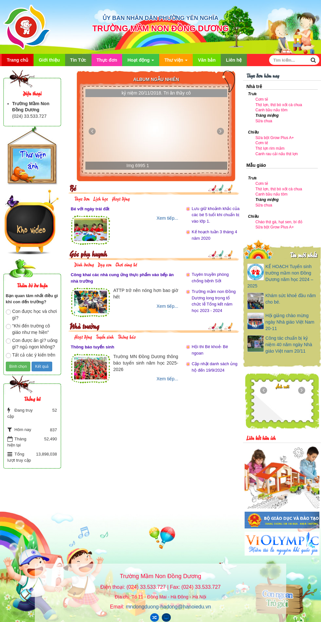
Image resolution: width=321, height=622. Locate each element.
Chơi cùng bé (126, 264)
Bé (72, 187)
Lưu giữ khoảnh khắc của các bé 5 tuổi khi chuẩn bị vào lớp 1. (215, 215)
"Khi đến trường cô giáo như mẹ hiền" (28, 329)
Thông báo (127, 336)
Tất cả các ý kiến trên (30, 355)
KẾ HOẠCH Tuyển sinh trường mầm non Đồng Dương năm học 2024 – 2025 (280, 276)
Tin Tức (78, 60)
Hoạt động (140, 61)
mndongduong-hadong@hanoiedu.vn (168, 606)
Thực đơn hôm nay (262, 75)
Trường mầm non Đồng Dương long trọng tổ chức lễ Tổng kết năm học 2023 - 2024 (214, 301)
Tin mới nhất (303, 254)
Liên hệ (234, 60)
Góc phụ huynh (88, 253)
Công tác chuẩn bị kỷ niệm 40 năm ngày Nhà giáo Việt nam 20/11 (288, 345)
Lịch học (100, 198)
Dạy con (105, 264)
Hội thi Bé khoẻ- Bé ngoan (210, 350)
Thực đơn (107, 60)
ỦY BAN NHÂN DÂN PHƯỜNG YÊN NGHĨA (160, 18)
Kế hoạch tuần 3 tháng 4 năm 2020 (214, 235)
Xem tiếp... (167, 218)
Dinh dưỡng (84, 264)
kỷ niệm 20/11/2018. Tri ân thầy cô (156, 92)
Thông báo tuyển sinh (92, 347)
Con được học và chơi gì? (31, 314)
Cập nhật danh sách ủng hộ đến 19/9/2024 (215, 367)
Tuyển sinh (105, 336)
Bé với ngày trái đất (90, 208)
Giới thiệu (49, 60)
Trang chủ (17, 60)
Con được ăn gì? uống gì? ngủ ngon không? (31, 343)
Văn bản (207, 60)
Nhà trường (84, 325)
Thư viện (176, 61)
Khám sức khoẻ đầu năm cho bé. (290, 299)
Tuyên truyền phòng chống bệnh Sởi (210, 277)
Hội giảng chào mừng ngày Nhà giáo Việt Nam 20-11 (289, 322)
